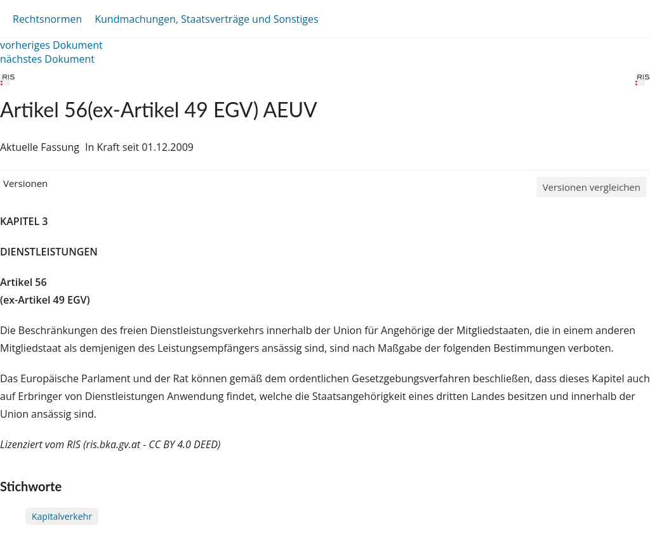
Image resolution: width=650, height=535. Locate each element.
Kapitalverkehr (62, 516)
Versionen (25, 183)
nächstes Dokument (47, 59)
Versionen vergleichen (591, 187)
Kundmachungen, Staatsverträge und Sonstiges (206, 19)
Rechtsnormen (47, 19)
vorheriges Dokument (51, 45)
